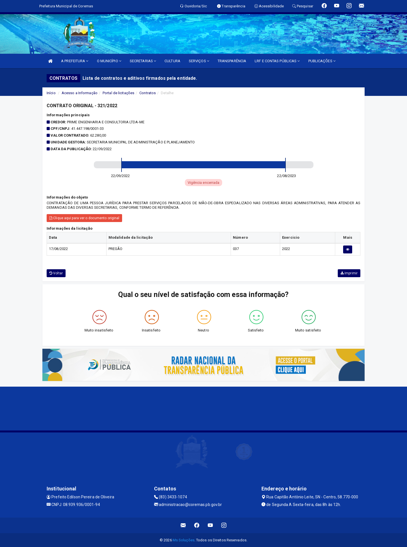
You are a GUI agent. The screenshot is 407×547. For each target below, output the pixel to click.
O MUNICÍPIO (109, 61)
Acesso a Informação (80, 93)
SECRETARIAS (143, 61)
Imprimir (349, 273)
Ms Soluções (183, 540)
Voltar (56, 273)
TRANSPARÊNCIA (232, 61)
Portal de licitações (118, 93)
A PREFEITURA (74, 61)
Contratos (147, 93)
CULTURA (172, 61)
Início (51, 93)
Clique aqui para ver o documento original (84, 218)
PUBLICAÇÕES (321, 61)
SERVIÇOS (199, 61)
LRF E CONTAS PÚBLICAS (277, 61)
